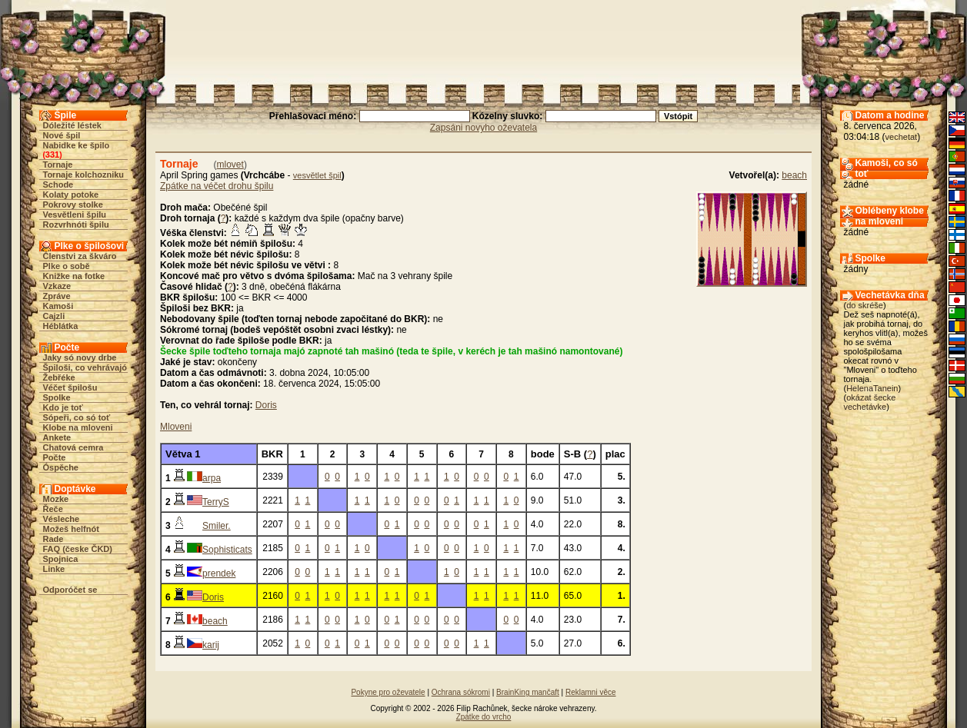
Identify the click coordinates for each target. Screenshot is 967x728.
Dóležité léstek (72, 125)
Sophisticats (227, 549)
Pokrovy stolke (73, 204)
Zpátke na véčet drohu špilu (216, 186)
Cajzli (54, 316)
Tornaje (58, 164)
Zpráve (57, 296)
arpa (211, 478)
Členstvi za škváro (80, 256)
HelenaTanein (872, 388)
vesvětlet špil (317, 175)
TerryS (215, 502)
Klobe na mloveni (78, 427)
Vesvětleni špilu (75, 214)
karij (210, 645)
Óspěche (60, 467)
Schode (58, 184)
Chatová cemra (73, 447)
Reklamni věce (590, 692)
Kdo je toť (63, 407)
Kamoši (58, 306)
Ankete (57, 437)
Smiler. (216, 525)
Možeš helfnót (71, 529)
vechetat (901, 136)
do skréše (864, 305)
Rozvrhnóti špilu (76, 224)
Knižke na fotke (74, 276)
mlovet (230, 164)
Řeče (53, 509)
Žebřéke (59, 377)
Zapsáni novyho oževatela (483, 127)
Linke (54, 568)
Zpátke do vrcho (484, 717)
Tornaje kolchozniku (84, 174)
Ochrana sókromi (461, 692)
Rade (53, 539)
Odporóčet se (70, 589)
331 (52, 154)
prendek (218, 573)
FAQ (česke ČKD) (77, 548)
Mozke (56, 499)
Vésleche (61, 519)
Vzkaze (57, 286)
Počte (54, 457)
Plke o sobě (66, 266)
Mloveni (176, 426)
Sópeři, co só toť (77, 417)
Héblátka (60, 326)
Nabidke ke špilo (76, 145)
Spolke (57, 397)
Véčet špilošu (70, 387)
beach (794, 175)
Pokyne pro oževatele (388, 692)
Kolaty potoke (71, 194)
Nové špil (62, 135)
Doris (266, 405)
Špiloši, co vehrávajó (85, 367)
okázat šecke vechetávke (870, 402)
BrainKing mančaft (527, 692)
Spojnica (60, 558)
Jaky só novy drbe (80, 357)
